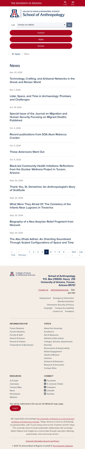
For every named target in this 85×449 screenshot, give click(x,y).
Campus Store (50, 368)
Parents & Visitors (18, 341)
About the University (53, 328)
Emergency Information (63, 298)
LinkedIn (50, 390)
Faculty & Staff (16, 335)
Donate (41, 46)
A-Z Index (14, 380)
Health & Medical (51, 355)
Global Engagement (53, 351)
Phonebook (15, 394)
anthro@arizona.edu (60, 290)
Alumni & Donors (17, 338)
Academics (49, 331)
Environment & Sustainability (57, 348)
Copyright (48, 308)
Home (17, 54)
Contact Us (43, 290)
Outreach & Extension (53, 361)
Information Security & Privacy (60, 304)
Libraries (48, 358)
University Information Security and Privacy (42, 441)
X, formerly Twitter (55, 384)
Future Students (17, 328)
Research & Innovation (54, 365)
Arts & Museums (51, 335)
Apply (41, 39)
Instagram (51, 387)
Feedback (69, 311)
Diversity (48, 345)
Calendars (14, 384)
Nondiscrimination (66, 301)
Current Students (17, 331)
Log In (15, 408)
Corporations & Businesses (21, 345)
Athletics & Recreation (54, 338)
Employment (45, 298)
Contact (41, 32)
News (12, 390)
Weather (13, 397)
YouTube (50, 394)
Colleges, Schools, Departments (58, 341)
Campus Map (16, 387)
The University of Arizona (63, 446)
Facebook (51, 380)
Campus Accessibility (64, 308)
